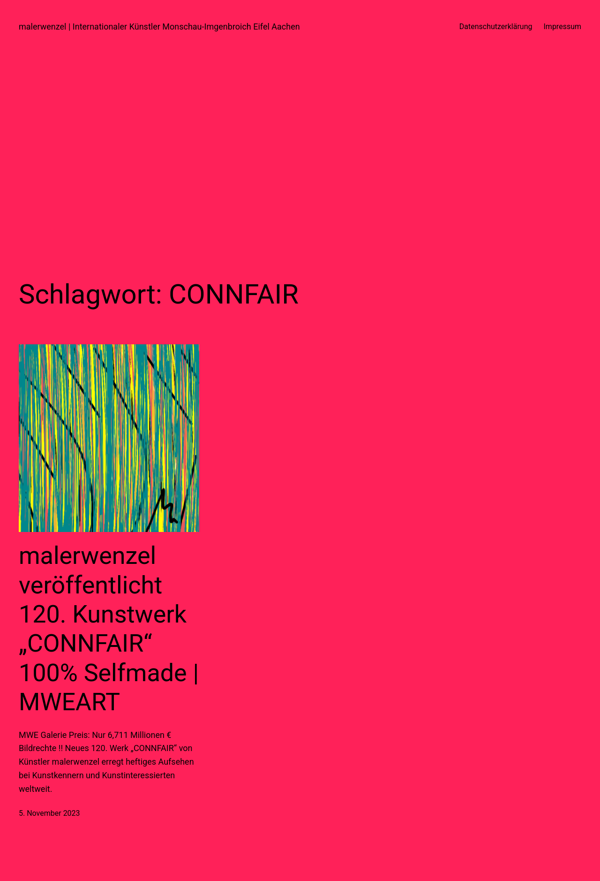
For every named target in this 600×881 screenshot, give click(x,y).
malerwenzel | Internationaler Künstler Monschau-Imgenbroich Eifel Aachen (159, 26)
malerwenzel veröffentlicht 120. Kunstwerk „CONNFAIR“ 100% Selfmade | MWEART (109, 628)
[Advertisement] (300, 152)
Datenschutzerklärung (495, 26)
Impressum (563, 26)
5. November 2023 (49, 813)
